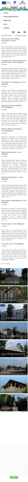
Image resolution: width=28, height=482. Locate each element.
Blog (5, 24)
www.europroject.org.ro (8, 458)
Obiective (7, 20)
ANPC (4, 435)
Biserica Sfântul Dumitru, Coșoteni (10, 282)
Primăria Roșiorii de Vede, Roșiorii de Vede (12, 318)
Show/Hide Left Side (7, 35)
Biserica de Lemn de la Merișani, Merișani (12, 336)
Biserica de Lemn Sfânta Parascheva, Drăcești (13, 354)
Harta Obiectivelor (11, 16)
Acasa (6, 13)
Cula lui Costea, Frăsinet (7, 390)
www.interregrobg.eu (14, 474)
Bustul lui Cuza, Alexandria (8, 408)
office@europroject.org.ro (8, 456)
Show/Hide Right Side (20, 35)
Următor (8, 263)
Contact (7, 28)
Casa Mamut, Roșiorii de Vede (9, 300)
